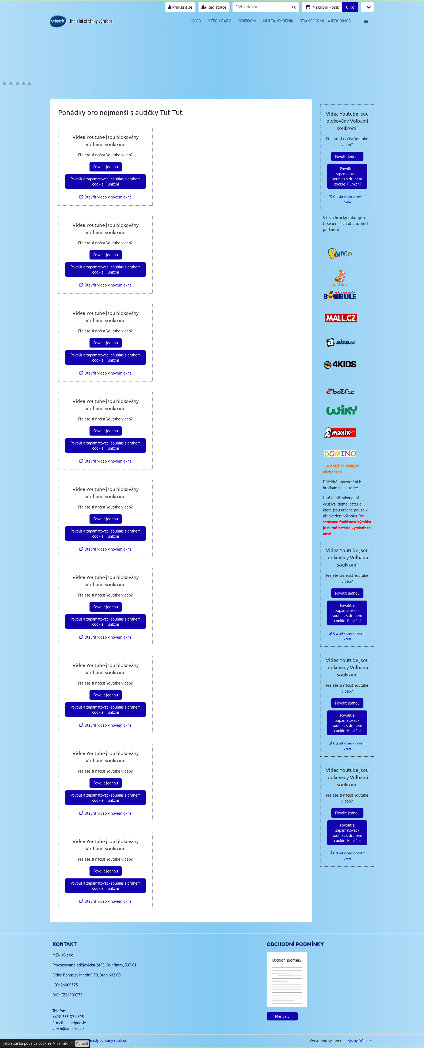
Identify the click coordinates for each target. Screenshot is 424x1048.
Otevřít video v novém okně (105, 197)
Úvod (196, 20)
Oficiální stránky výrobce (90, 20)
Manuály (282, 1016)
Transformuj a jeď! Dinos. (326, 20)
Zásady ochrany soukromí (108, 1040)
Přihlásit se (180, 7)
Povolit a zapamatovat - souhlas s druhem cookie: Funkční (106, 181)
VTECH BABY (219, 20)
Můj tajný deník (278, 20)
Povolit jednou (105, 166)
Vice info (60, 1043)
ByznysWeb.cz (359, 1040)
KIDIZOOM (247, 20)
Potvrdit (82, 1044)
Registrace (213, 7)
